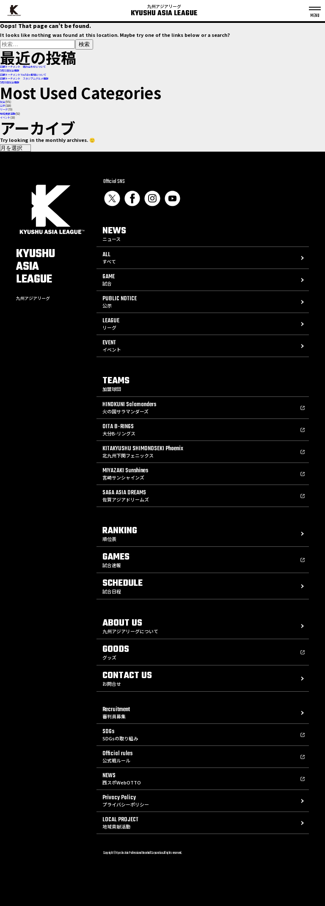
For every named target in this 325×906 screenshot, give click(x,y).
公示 (2, 106)
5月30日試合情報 (9, 82)
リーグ (4, 109)
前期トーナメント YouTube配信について (23, 75)
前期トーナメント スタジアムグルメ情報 (24, 78)
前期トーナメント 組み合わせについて (23, 67)
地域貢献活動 (7, 114)
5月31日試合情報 (9, 70)
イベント (5, 117)
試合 (2, 102)
